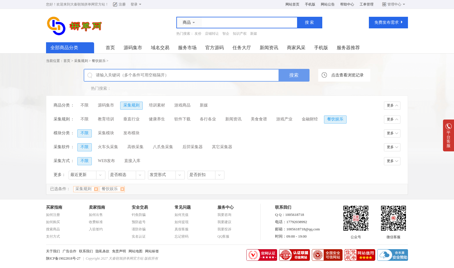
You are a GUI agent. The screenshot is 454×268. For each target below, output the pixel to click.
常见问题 (183, 207)
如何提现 (181, 222)
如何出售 (96, 215)
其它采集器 (222, 147)
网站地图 (135, 251)
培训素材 (157, 105)
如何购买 (53, 222)
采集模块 (106, 133)
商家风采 (296, 47)
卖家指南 (97, 207)
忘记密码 (181, 236)
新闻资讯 (269, 47)
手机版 (310, 4)
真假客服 (181, 229)
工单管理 (367, 4)
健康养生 (157, 119)
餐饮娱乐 (99, 61)
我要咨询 (224, 215)
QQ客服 (223, 236)
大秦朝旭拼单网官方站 (87, 4)
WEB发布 (106, 161)
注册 (122, 4)
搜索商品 (53, 229)
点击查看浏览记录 (347, 75)
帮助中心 (347, 4)
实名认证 (139, 236)
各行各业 (208, 119)
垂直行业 (131, 119)
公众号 (355, 235)
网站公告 (328, 4)
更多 (390, 105)
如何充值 (181, 215)
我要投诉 (224, 229)
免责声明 (119, 251)
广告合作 (69, 251)
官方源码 (214, 47)
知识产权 (240, 34)
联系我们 (86, 251)
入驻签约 (96, 229)
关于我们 (53, 251)
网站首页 (292, 4)
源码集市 (133, 47)
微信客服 (393, 235)
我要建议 (224, 222)
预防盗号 (139, 222)
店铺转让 (212, 34)
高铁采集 (135, 147)
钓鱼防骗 (139, 215)
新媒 (253, 34)
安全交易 (140, 207)
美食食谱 (259, 119)
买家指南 (54, 207)
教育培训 (106, 119)
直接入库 (132, 161)
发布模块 (131, 133)
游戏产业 (284, 119)
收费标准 (96, 222)
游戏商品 (182, 105)
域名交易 (160, 47)
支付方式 (53, 236)
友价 (198, 34)
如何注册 (53, 215)
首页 (110, 47)
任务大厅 (242, 47)
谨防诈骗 (139, 229)
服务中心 (225, 207)
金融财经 (310, 119)
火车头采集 (108, 147)
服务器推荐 (348, 47)
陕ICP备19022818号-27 (63, 258)
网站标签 (152, 251)
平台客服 (448, 137)
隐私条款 (102, 251)
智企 (225, 34)
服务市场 (187, 47)
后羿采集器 (192, 147)
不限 (84, 105)
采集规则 (81, 61)
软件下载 (182, 119)
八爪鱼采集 (163, 147)
